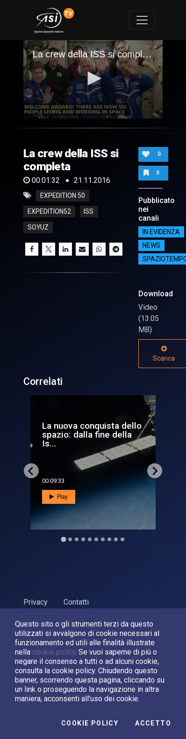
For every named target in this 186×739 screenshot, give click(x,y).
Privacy (35, 602)
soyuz (38, 227)
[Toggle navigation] (142, 20)
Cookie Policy (89, 723)
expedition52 (49, 211)
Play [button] (59, 497)
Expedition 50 (62, 195)
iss (88, 211)
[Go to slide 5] (90, 539)
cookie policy (53, 652)
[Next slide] (154, 470)
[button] (93, 78)
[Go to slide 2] (70, 539)
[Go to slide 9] (116, 539)
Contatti (76, 602)
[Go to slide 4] (83, 539)
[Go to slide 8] (109, 539)
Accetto (153, 723)
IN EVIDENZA (161, 232)
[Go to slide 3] (77, 539)
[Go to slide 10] (122, 539)
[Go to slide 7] (103, 539)
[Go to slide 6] (96, 539)
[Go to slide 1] (63, 539)
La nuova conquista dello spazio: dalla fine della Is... (92, 434)
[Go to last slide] (31, 470)
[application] (93, 79)
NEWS (151, 245)
